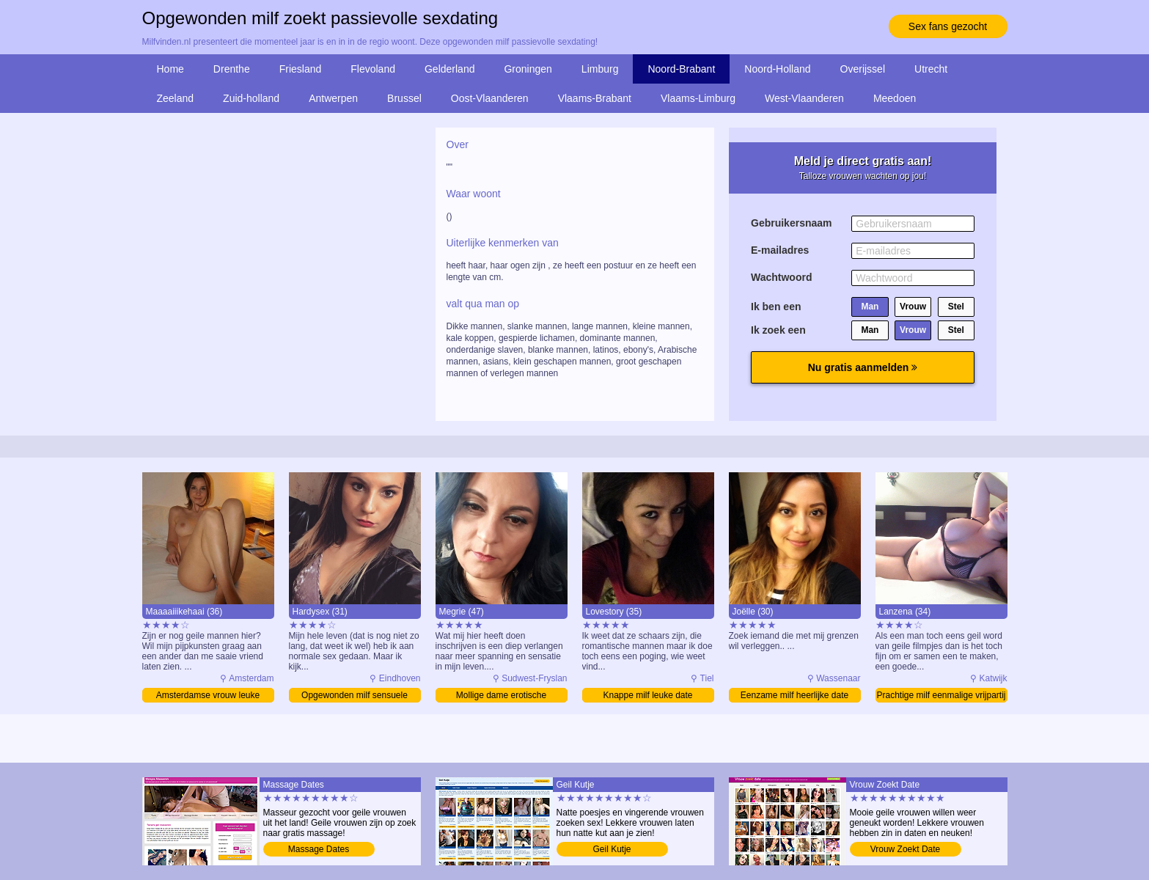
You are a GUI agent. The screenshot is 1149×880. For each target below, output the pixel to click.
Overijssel (862, 69)
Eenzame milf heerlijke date (794, 695)
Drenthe (231, 69)
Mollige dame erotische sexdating (501, 696)
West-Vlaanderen (804, 98)
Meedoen (894, 98)
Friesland (300, 69)
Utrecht (930, 69)
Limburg (600, 69)
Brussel (404, 98)
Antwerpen (333, 98)
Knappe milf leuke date (647, 695)
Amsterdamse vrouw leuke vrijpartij (208, 696)
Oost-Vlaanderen (490, 98)
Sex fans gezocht (947, 26)
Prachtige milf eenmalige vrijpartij (940, 695)
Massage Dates (318, 849)
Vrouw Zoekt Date (905, 849)
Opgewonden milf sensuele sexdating (354, 696)
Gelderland (450, 69)
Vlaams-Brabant (594, 98)
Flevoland (372, 69)
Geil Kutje (611, 849)
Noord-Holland (777, 69)
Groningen (527, 69)
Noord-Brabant (681, 69)
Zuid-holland (251, 98)
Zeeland (175, 98)
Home (170, 69)
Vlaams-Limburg (698, 98)
